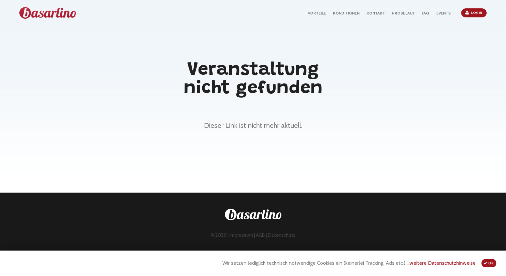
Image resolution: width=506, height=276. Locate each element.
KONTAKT (376, 13)
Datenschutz (282, 235)
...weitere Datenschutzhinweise (441, 263)
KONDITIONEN (346, 13)
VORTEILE (317, 13)
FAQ (425, 13)
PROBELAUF (403, 13)
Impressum (241, 235)
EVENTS (443, 13)
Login (473, 12)
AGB (260, 235)
